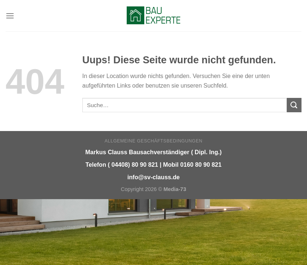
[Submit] (294, 105)
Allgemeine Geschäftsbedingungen (153, 141)
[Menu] (10, 16)
